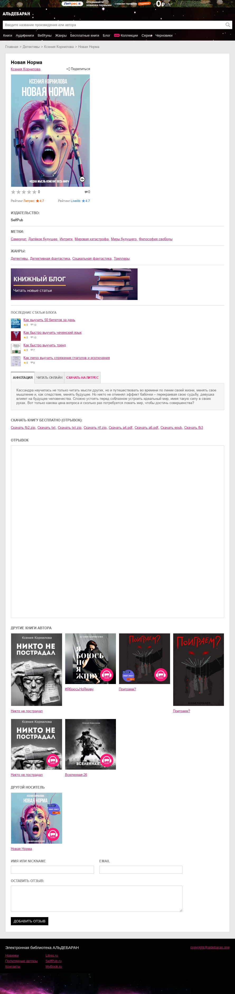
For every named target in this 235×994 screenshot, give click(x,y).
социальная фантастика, (92, 258)
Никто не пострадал (27, 711)
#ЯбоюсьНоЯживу (79, 689)
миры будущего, (124, 239)
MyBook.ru (54, 966)
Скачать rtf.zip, (95, 428)
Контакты (12, 966)
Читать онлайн (49, 378)
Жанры (61, 35)
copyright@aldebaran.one (210, 947)
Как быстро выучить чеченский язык (52, 332)
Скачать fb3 (193, 428)
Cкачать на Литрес (82, 378)
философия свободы (155, 239)
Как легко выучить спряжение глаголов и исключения (66, 358)
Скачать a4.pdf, (121, 428)
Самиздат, (19, 239)
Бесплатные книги (84, 35)
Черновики (164, 35)
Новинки (12, 955)
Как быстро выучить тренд (44, 345)
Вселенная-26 (76, 775)
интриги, (66, 239)
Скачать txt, (47, 428)
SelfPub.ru (54, 961)
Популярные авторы (21, 961)
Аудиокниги (25, 35)
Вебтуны (44, 35)
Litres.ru (52, 955)
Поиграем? (127, 689)
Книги (7, 35)
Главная (11, 47)
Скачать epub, (172, 428)
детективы (31, 47)
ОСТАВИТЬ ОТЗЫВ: (27, 881)
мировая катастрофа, (92, 239)
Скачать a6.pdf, (147, 428)
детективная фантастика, (50, 258)
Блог (106, 35)
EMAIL (104, 861)
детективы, (20, 258)
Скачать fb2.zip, (23, 428)
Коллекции (129, 35)
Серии (147, 35)
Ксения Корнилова (59, 47)
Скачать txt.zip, (70, 428)
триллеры (122, 258)
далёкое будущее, (43, 239)
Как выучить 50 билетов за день (49, 320)
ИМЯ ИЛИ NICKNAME (28, 861)
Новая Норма (21, 849)
